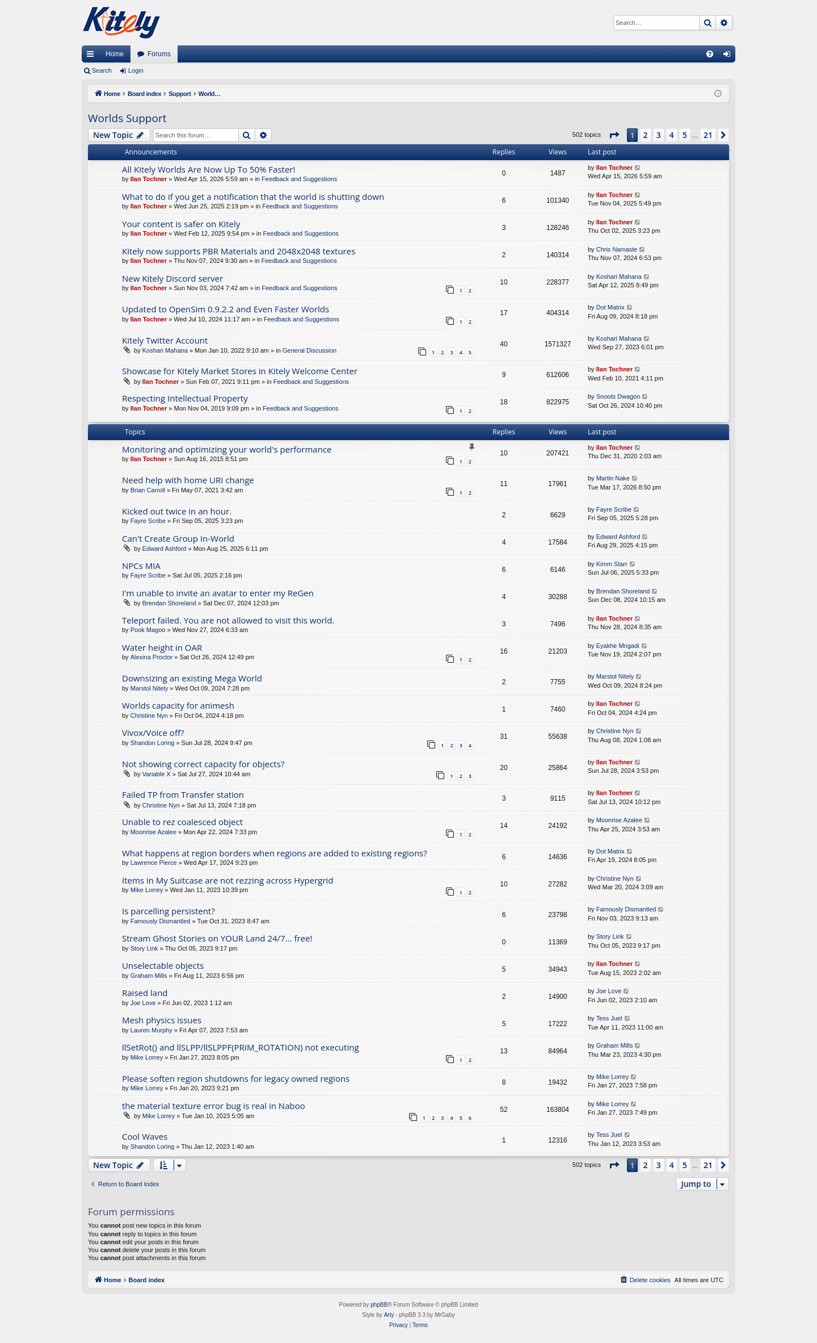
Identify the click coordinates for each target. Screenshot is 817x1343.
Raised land (145, 992)
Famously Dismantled (160, 921)
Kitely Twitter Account (165, 340)
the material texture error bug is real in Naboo (213, 1105)
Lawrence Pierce (153, 862)
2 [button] (645, 134)
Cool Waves (144, 1136)
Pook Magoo (148, 629)
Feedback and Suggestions (299, 178)
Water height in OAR (162, 647)
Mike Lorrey (146, 889)
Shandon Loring (152, 742)
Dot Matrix (610, 307)
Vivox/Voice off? (153, 732)
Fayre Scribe (148, 520)
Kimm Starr (612, 563)
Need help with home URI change (188, 480)
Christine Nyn (149, 715)
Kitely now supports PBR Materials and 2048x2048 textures (238, 251)
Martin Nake (613, 478)
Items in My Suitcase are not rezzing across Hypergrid (228, 880)
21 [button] (708, 134)
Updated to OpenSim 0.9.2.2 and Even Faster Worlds (225, 309)
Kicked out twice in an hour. (176, 511)
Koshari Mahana (619, 276)
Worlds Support (127, 118)
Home (115, 54)
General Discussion (309, 350)
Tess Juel (609, 1018)
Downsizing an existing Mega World (192, 678)
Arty (389, 1315)
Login (136, 70)
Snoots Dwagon (618, 396)
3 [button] (658, 134)
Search (102, 70)
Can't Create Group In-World (178, 538)
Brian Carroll (147, 490)
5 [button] (685, 134)
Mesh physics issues (161, 1020)
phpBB (379, 1305)
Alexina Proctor (151, 657)
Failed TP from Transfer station (183, 794)
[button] (613, 135)
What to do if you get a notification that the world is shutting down (253, 196)
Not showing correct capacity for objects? (203, 763)
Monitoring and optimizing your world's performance (227, 449)
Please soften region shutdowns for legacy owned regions (235, 1078)
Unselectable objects (163, 965)
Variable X (156, 774)
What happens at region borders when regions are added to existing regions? (274, 853)
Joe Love (143, 1002)
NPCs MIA (141, 565)
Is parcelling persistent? (168, 911)
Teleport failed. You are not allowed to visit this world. (228, 620)
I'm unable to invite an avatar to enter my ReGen (218, 593)
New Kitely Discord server (172, 278)
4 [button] (671, 134)
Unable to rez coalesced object (182, 821)
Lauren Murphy (151, 1030)
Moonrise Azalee (153, 832)
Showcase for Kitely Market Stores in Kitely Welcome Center (239, 370)
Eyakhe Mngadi (617, 645)
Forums (159, 54)
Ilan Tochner (148, 178)
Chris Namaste (617, 249)
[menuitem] (709, 53)
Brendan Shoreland (169, 603)
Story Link (144, 948)
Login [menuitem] (729, 56)
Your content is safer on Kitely (181, 223)
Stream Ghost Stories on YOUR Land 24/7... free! (217, 938)
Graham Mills (148, 975)
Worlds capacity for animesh (178, 705)
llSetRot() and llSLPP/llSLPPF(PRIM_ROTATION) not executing (240, 1047)
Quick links (92, 56)
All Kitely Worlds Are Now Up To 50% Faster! (208, 169)
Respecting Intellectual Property (185, 398)
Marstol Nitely (149, 688)
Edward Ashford (164, 548)
